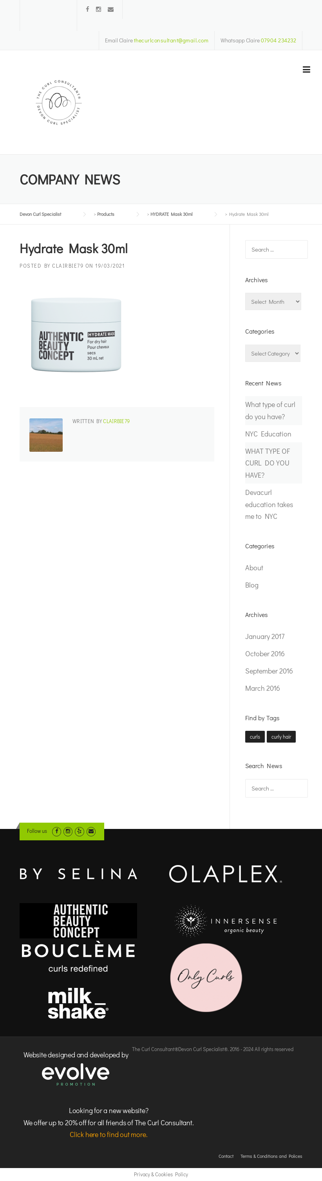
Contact (226, 1156)
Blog (252, 585)
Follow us (37, 830)
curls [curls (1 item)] (255, 736)
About (254, 567)
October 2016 (265, 653)
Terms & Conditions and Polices (271, 1156)
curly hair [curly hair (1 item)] (281, 736)
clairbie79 (67, 265)
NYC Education (268, 433)
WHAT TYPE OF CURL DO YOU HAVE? (267, 463)
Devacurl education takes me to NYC (269, 504)
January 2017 (264, 636)
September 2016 (269, 670)
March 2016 (262, 688)
